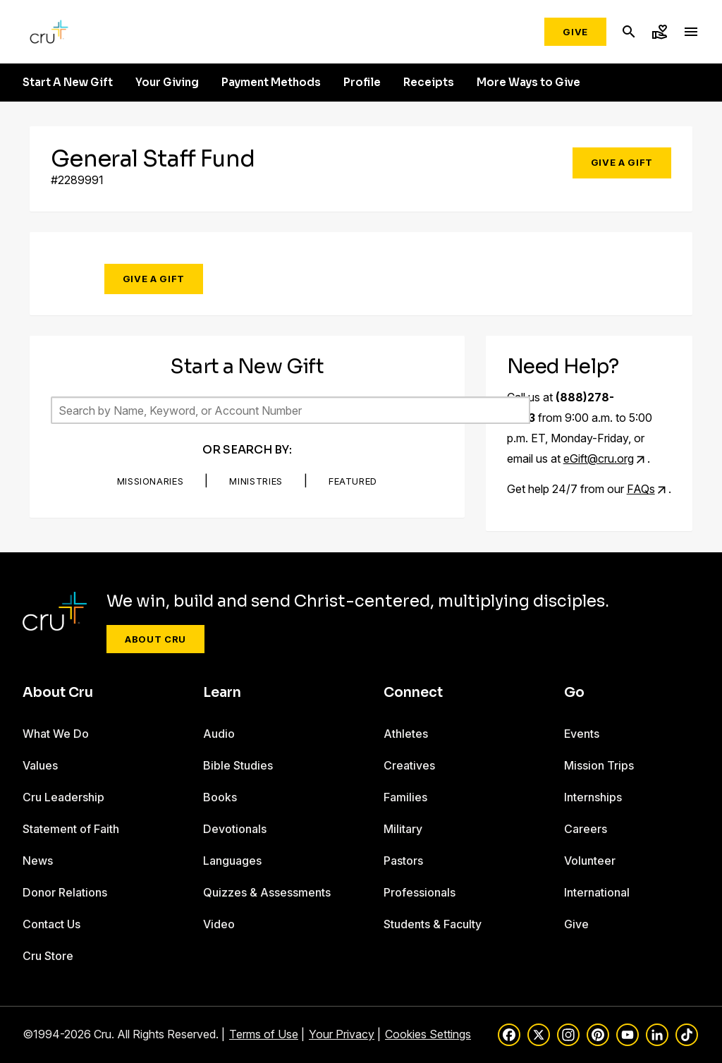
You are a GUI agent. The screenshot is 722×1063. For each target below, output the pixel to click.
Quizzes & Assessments (267, 892)
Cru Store (48, 956)
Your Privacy (341, 1034)
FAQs (641, 489)
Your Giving (167, 82)
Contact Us (51, 924)
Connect (413, 692)
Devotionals (235, 829)
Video (219, 924)
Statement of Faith (71, 829)
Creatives (409, 765)
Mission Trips (599, 765)
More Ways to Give (528, 82)
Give (575, 31)
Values (40, 765)
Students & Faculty (433, 924)
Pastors (403, 861)
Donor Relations (65, 892)
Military (403, 829)
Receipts (428, 82)
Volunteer (590, 861)
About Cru (155, 639)
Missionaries (150, 481)
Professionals (419, 892)
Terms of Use (263, 1034)
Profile (362, 82)
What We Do (56, 734)
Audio (219, 734)
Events (581, 734)
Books (220, 797)
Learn (222, 692)
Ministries (256, 481)
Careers (585, 829)
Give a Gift (622, 162)
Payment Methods (271, 82)
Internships (593, 797)
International (597, 892)
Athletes (406, 734)
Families (405, 797)
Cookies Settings (428, 1034)
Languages (232, 861)
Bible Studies (238, 765)
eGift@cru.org (598, 458)
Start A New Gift (68, 82)
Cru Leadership (63, 797)
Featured (353, 481)
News (38, 861)
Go (574, 692)
